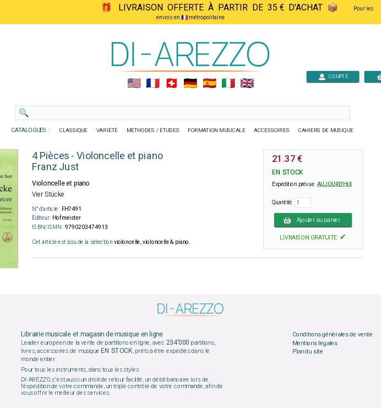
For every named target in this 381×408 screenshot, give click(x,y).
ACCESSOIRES (272, 130)
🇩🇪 (190, 83)
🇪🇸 (209, 83)
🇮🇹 (228, 83)
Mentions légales (315, 343)
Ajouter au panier (313, 219)
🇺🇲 (134, 83)
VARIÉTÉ (107, 130)
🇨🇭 (171, 83)
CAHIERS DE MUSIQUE (325, 130)
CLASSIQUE (73, 130)
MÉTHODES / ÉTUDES (153, 130)
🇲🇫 (153, 83)
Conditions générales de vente (332, 334)
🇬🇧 (247, 83)
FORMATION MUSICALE (216, 130)
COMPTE (333, 76)
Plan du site (307, 351)
